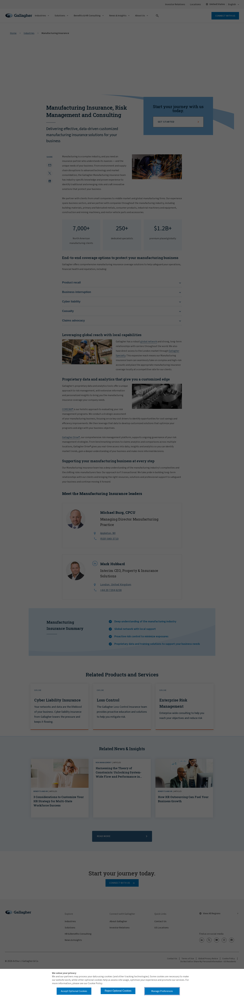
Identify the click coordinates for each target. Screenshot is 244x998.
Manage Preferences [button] (162, 991)
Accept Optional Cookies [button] (74, 991)
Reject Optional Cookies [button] (118, 990)
